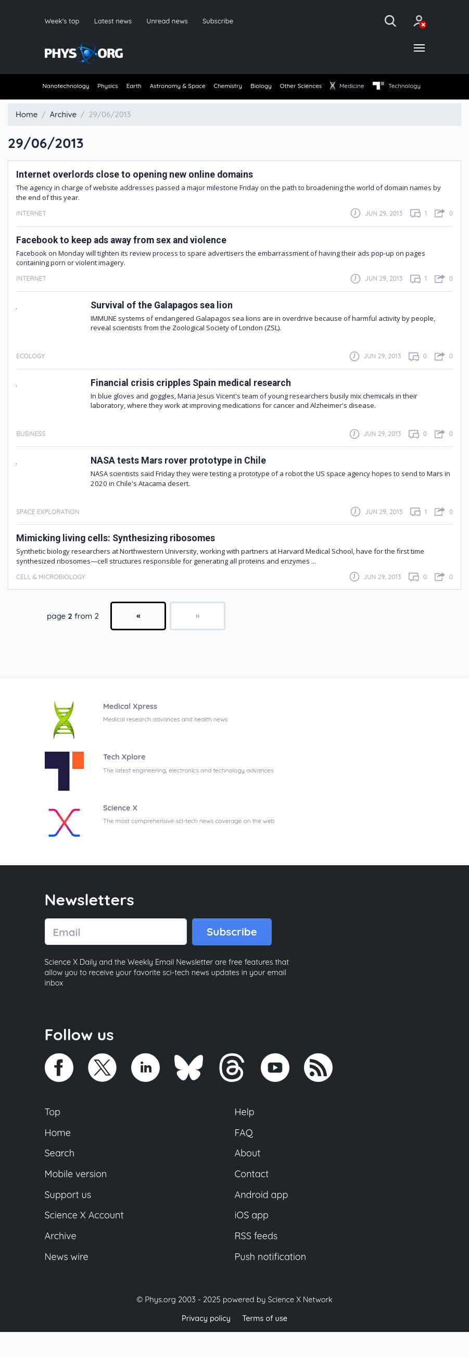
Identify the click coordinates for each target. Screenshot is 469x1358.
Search (60, 1174)
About (248, 1174)
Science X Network (300, 1326)
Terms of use (266, 1345)
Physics (117, 88)
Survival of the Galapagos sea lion (170, 323)
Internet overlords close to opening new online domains (145, 193)
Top (53, 1132)
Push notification (272, 1282)
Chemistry (260, 88)
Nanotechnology (67, 88)
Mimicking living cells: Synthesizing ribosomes (125, 557)
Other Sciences (349, 88)
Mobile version (77, 1196)
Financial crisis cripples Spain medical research (202, 401)
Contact (252, 1196)
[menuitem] (67, 88)
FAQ (244, 1153)
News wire (68, 1282)
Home (58, 1153)
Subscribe (223, 20)
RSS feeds (257, 1260)
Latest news (114, 20)
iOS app (252, 1239)
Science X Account (86, 1239)
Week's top (63, 20)
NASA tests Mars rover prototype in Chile (186, 479)
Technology (67, 105)
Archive (61, 1260)
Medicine (403, 88)
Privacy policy (205, 1345)
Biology (301, 88)
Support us (69, 1218)
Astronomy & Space (202, 88)
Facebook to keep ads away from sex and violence (133, 258)
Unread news (171, 20)
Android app (262, 1218)
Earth (150, 88)
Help (245, 1132)
